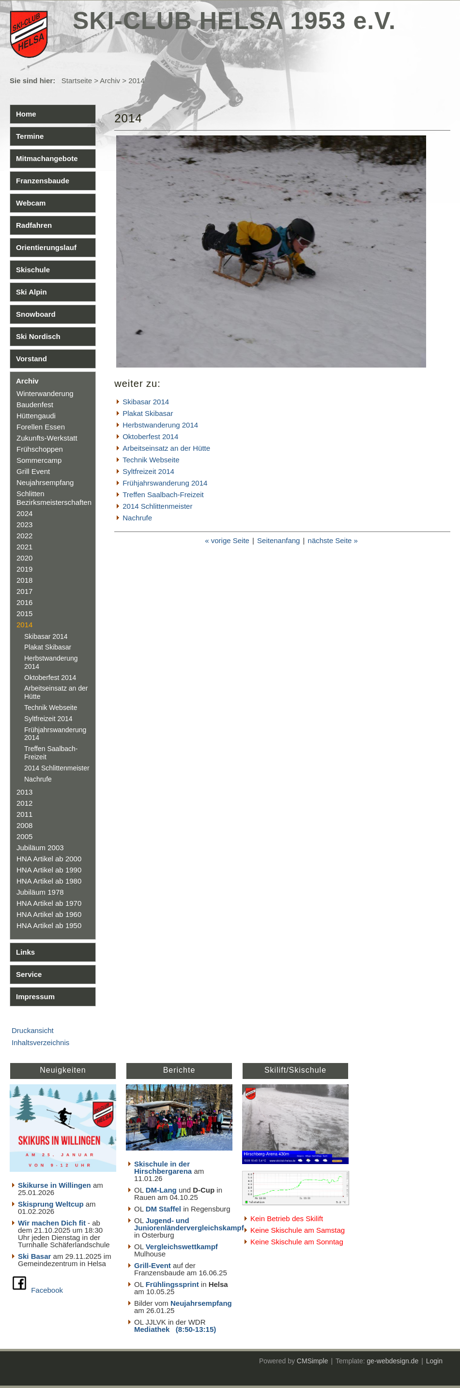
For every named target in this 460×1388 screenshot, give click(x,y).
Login (434, 1361)
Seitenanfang (278, 540)
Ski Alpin (31, 292)
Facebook (47, 1290)
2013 (24, 792)
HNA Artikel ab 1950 (48, 925)
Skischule (33, 270)
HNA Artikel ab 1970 (48, 903)
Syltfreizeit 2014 (48, 719)
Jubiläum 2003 (40, 847)
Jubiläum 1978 (40, 892)
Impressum (35, 996)
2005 (24, 836)
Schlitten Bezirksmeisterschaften (54, 497)
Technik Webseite (50, 707)
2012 (24, 803)
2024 (24, 513)
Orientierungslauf (46, 247)
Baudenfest (34, 404)
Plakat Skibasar (47, 647)
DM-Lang (161, 1190)
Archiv (110, 80)
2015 (24, 613)
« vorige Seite (227, 540)
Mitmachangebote (47, 158)
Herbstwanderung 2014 (160, 425)
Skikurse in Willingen (54, 1185)
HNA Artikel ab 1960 (48, 914)
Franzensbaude (42, 181)
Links (25, 952)
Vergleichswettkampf (182, 1246)
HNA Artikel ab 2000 (48, 859)
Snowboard (36, 314)
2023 (24, 524)
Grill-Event (152, 1265)
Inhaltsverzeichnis (40, 1042)
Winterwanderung (45, 393)
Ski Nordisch (38, 336)
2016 (24, 602)
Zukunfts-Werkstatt (46, 438)
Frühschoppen (39, 449)
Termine (30, 136)
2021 (24, 547)
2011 (24, 814)
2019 (24, 569)
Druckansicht (33, 1030)
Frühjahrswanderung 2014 (165, 483)
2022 (24, 536)
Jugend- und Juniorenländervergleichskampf (189, 1224)
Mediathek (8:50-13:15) (175, 1329)
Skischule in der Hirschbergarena (163, 1167)
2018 (24, 580)
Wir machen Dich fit (52, 1223)
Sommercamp (38, 460)
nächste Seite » (333, 540)
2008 (24, 825)
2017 (24, 591)
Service (29, 974)
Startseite (76, 80)
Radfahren (34, 225)
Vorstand (31, 358)
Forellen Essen (40, 427)
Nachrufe (38, 779)
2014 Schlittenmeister (57, 768)
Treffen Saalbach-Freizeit (163, 494)
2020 (24, 558)
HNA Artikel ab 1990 (48, 870)
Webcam (31, 203)
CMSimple (312, 1361)
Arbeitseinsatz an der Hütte (166, 448)
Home (26, 114)
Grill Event (33, 471)
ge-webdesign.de (393, 1361)
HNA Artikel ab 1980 (48, 881)
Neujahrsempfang (45, 482)
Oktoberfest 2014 (50, 677)
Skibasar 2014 (46, 636)
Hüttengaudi (36, 416)
